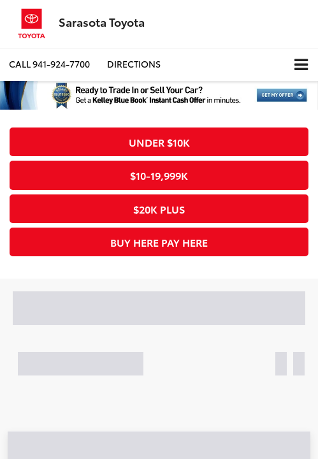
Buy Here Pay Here (159, 242)
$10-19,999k (159, 175)
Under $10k (159, 142)
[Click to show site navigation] (301, 64)
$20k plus (159, 208)
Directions (134, 63)
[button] (49, 64)
